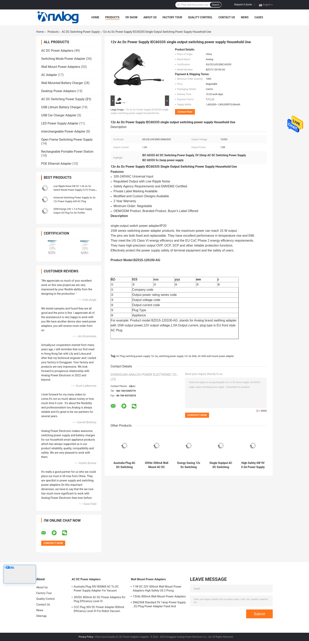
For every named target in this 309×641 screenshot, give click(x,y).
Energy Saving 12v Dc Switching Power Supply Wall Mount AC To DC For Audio (188, 465)
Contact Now (185, 111)
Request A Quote (243, 4)
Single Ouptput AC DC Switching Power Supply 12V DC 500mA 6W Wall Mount (220, 465)
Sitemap (41, 616)
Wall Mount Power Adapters (60, 67)
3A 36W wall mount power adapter (216, 356)
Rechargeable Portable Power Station (67, 151)
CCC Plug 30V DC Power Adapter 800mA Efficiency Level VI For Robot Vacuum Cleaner (99, 609)
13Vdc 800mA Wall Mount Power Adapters (159, 596)
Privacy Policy (86, 636)
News (245, 17)
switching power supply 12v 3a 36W (177, 356)
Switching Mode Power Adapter (63, 59)
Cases (258, 17)
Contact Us (226, 17)
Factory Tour (172, 17)
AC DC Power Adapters (57, 50)
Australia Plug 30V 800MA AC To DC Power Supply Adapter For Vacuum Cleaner (96, 589)
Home (95, 17)
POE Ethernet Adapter (56, 163)
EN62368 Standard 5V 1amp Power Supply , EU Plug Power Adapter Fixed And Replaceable (159, 605)
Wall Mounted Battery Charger (62, 83)
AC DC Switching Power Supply (81, 31)
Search (215, 4)
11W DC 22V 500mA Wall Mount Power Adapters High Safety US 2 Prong (157, 588)
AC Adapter (49, 75)
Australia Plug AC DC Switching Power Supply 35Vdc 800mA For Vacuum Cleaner (124, 465)
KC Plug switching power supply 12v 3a (137, 356)
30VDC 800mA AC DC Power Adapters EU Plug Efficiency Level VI (99, 599)
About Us (150, 17)
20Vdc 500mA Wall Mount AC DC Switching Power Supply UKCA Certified (156, 465)
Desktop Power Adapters (58, 91)
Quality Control (200, 17)
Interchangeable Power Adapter (63, 131)
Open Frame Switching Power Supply (67, 139)
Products (112, 17)
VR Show (131, 17)
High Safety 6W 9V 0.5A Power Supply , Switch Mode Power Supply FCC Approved (253, 465)
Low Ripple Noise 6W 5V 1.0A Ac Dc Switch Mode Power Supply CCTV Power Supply (74, 190)
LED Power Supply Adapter (59, 123)
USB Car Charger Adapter (58, 115)
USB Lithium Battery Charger (61, 107)
